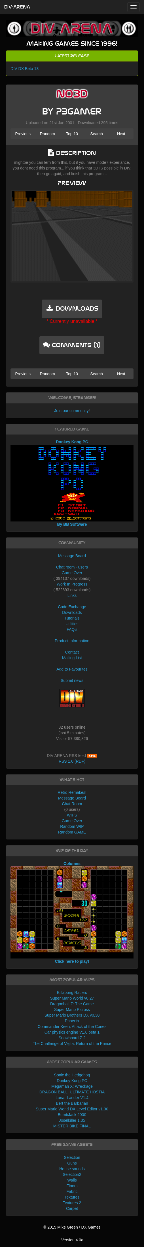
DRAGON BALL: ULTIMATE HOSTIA (72, 1092)
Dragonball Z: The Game (72, 1004)
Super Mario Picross (72, 1009)
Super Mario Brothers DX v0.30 (72, 1015)
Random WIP (72, 826)
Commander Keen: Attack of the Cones (72, 1026)
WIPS (72, 815)
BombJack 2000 (72, 1114)
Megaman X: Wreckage (72, 1086)
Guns (72, 1163)
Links (72, 595)
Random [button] (47, 134)
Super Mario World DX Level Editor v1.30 (72, 1109)
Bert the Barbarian (72, 1103)
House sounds (72, 1169)
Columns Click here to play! (71, 912)
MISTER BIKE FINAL (72, 1126)
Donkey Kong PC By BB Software (71, 483)
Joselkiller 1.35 (72, 1120)
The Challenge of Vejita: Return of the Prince (72, 1043)
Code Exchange (72, 607)
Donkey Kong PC (72, 1080)
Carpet (72, 1208)
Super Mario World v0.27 (72, 998)
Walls (72, 1180)
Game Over (72, 573)
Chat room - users (72, 567)
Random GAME (72, 832)
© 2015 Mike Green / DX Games (72, 1227)
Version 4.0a (72, 1240)
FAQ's (72, 629)
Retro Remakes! (72, 792)
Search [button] (96, 134)
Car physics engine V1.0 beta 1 (72, 1032)
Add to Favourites (72, 669)
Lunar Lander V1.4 (72, 1097)
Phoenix (72, 1021)
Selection (72, 1157)
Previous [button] (22, 134)
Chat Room (72, 803)
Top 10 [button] (72, 134)
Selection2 (72, 1174)
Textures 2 (72, 1203)
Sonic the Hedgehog (72, 1075)
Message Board (72, 555)
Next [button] (121, 134)
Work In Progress (72, 584)
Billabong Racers (72, 992)
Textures (72, 1197)
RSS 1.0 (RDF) (72, 761)
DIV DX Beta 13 (24, 68)
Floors (72, 1186)
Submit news (72, 680)
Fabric (72, 1191)
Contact (72, 652)
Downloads (72, 612)
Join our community (71, 410)
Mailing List (72, 658)
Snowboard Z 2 (72, 1038)
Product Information (72, 641)
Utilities (71, 624)
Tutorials (71, 618)
